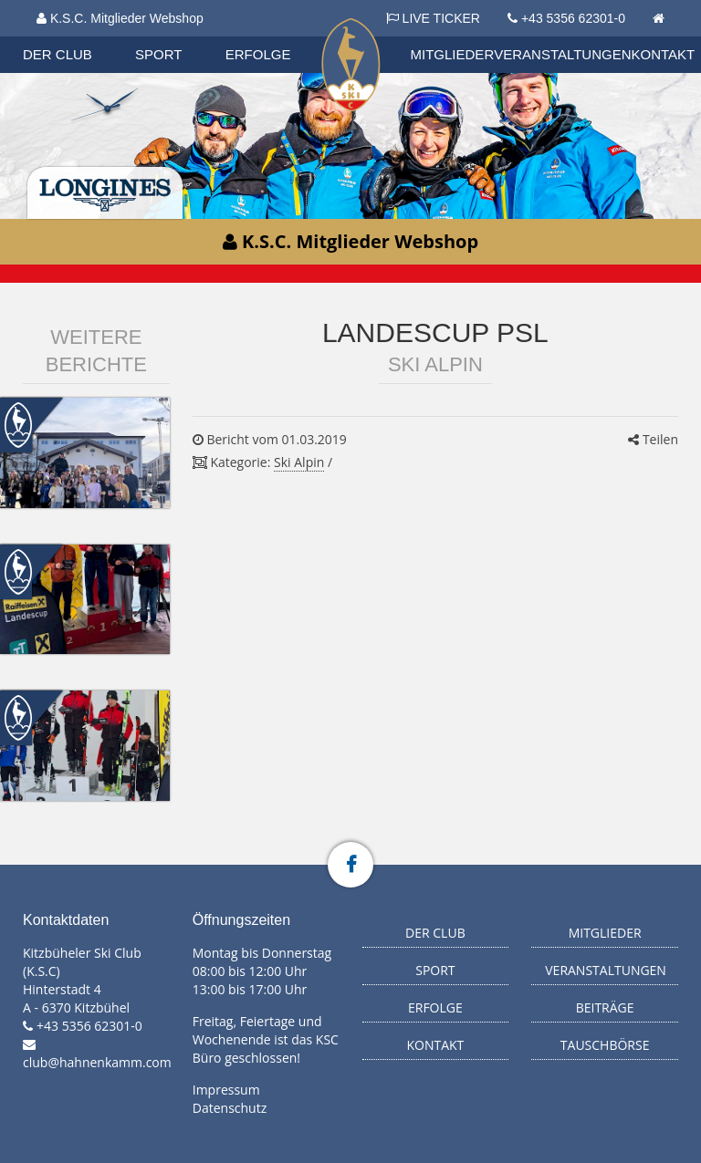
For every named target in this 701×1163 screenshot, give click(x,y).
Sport (158, 54)
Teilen (653, 439)
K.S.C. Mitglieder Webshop (120, 18)
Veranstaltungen (562, 54)
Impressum (226, 1089)
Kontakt (664, 54)
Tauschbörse (605, 1045)
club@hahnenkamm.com (97, 1062)
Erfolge (258, 54)
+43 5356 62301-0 (573, 18)
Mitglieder (453, 54)
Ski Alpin (299, 462)
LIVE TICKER (433, 18)
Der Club (57, 54)
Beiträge (605, 1007)
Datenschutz (230, 1107)
